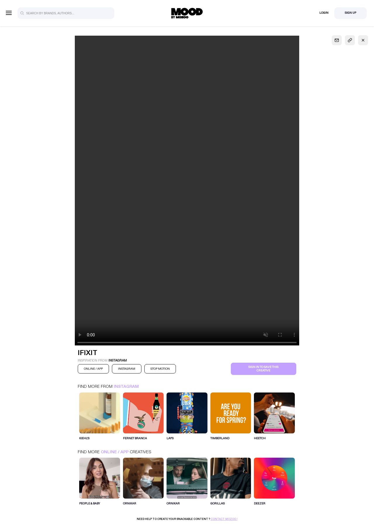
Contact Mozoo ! (224, 519)
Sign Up (350, 13)
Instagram (126, 386)
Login (323, 13)
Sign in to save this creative (263, 369)
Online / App (115, 452)
